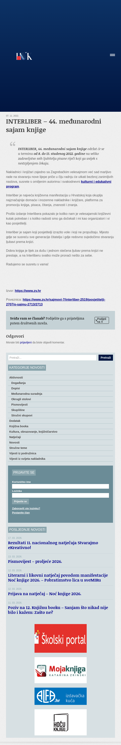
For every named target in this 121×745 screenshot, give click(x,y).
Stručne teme (18, 448)
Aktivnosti (16, 377)
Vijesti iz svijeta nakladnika (27, 458)
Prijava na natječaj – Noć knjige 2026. (44, 593)
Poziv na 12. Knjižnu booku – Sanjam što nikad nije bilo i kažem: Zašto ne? (58, 610)
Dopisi (15, 388)
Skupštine (18, 410)
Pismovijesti (19, 404)
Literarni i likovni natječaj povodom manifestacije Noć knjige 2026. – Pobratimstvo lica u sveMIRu (58, 577)
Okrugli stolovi (21, 399)
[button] (112, 56)
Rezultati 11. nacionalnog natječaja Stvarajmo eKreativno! (53, 545)
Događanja (18, 383)
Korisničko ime (21, 482)
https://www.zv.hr (28, 290)
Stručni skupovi (21, 415)
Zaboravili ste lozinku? (26, 508)
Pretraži (106, 357)
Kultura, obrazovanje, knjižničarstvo (33, 431)
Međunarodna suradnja (26, 393)
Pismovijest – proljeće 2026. (35, 561)
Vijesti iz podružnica (22, 453)
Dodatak (14, 420)
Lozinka (17, 491)
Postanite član (21, 512)
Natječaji (15, 437)
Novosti (14, 442)
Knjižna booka (18, 426)
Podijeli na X (101, 320)
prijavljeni (26, 342)
